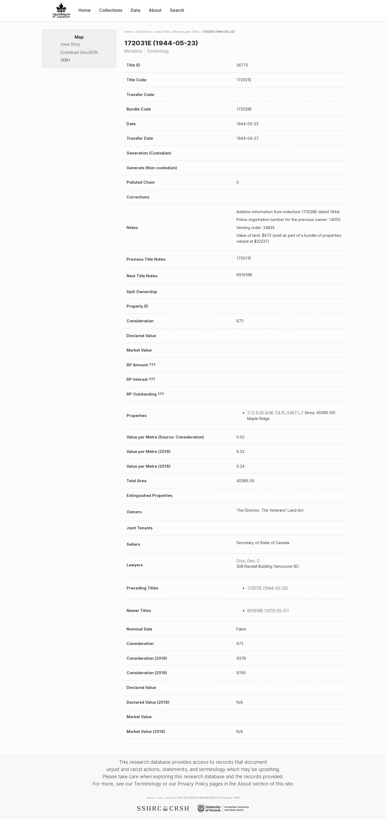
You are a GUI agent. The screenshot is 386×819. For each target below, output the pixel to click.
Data (135, 10)
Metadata (133, 51)
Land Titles (162, 32)
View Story (70, 44)
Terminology (158, 51)
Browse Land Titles (186, 32)
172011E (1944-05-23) (267, 588)
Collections (110, 10)
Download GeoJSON (79, 52)
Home (85, 10)
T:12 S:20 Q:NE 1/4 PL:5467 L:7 (275, 412)
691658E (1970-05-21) (268, 610)
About (155, 10)
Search (177, 10)
